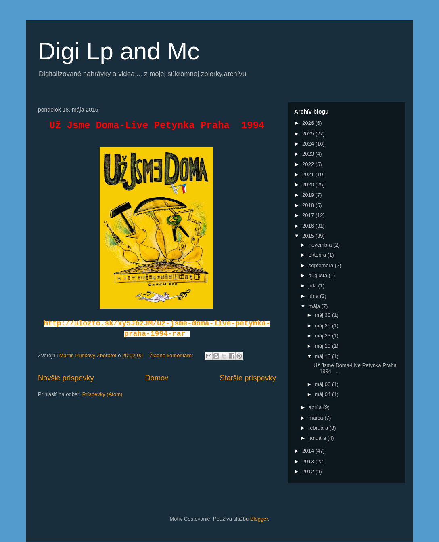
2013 (309, 461)
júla (313, 286)
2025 (309, 134)
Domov (157, 378)
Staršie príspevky (248, 378)
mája (315, 306)
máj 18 (323, 356)
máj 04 (323, 394)
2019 (309, 195)
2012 (309, 471)
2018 (309, 205)
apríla (316, 407)
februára (319, 428)
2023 (309, 154)
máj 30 (323, 315)
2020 (309, 184)
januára (318, 438)
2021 (309, 174)
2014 (309, 451)
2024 (309, 144)
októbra (318, 255)
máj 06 (323, 384)
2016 (309, 226)
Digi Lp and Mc (118, 51)
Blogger (259, 519)
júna (314, 296)
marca (317, 418)
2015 (309, 236)
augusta (319, 275)
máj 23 (323, 336)
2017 (309, 215)
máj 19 (323, 346)
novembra (321, 245)
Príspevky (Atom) (102, 394)
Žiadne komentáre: (171, 355)
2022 (309, 164)
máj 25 (323, 326)
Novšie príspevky (66, 378)
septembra (322, 265)
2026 (309, 123)
